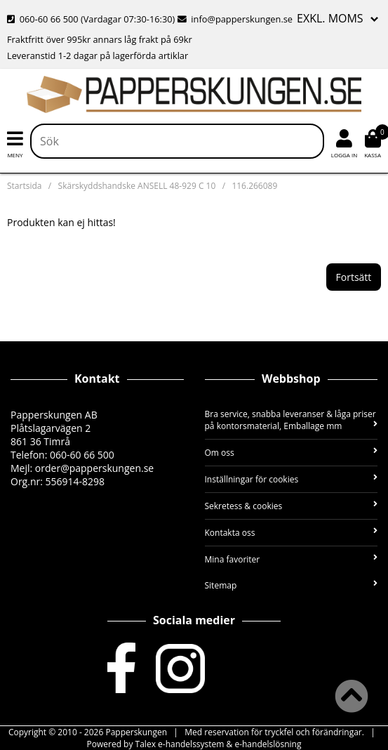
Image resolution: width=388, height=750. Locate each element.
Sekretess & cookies (291, 506)
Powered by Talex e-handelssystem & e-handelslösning (194, 744)
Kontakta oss (291, 533)
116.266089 (254, 186)
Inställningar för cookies (291, 479)
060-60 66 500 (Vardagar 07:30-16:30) (92, 19)
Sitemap (291, 585)
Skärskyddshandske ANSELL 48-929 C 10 (137, 186)
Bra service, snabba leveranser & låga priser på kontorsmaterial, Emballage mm (291, 420)
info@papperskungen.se (235, 19)
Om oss (291, 453)
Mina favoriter (291, 559)
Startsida (24, 186)
